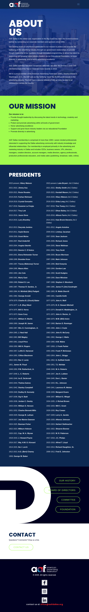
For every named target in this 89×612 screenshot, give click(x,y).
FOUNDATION (68, 509)
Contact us (21, 547)
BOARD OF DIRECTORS (62, 490)
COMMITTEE (68, 500)
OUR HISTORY (67, 480)
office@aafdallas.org (51, 604)
